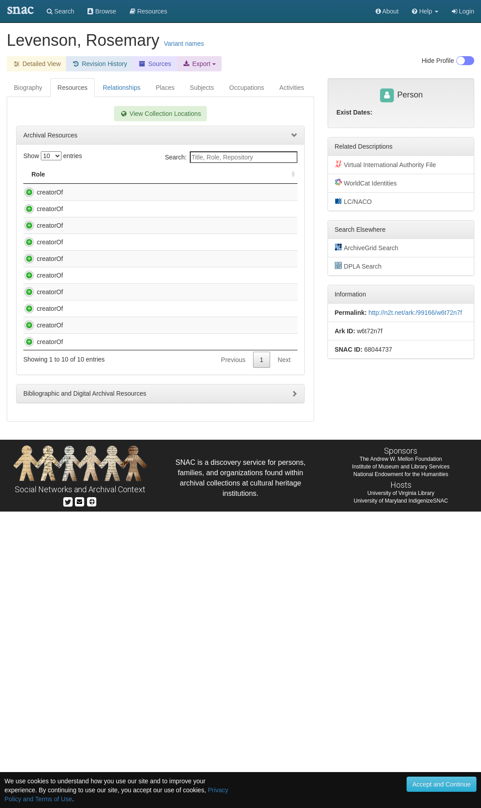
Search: (231, 157)
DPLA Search (358, 266)
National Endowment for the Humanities (401, 771)
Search (60, 11)
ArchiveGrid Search (366, 247)
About (387, 11)
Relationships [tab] (121, 87)
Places (165, 87)
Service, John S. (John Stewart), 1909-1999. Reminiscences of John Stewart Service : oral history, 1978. (126, 620)
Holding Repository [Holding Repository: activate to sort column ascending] (233, 174)
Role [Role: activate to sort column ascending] (38, 174)
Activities (292, 87)
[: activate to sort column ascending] (289, 174)
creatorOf (41, 192)
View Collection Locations (160, 113)
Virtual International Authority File (385, 164)
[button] (425, 11)
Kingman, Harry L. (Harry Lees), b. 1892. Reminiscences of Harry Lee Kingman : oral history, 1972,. (123, 306)
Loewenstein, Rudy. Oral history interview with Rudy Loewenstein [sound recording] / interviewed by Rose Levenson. (127, 349)
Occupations (246, 87)
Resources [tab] (72, 87)
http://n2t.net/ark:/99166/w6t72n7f (415, 312)
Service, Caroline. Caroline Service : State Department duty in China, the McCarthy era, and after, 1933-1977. (125, 533)
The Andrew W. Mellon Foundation (401, 755)
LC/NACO (353, 201)
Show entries (52, 155)
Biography (28, 87)
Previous (233, 656)
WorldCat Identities (366, 183)
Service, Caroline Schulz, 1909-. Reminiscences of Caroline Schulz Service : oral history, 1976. (123, 489)
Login (463, 11)
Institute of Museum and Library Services (401, 763)
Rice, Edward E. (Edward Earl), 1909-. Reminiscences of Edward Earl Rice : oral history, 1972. (121, 446)
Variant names (184, 43)
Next (284, 656)
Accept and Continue (441, 784)
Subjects (202, 87)
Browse (101, 11)
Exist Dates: (354, 112)
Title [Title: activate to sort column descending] (72, 174)
